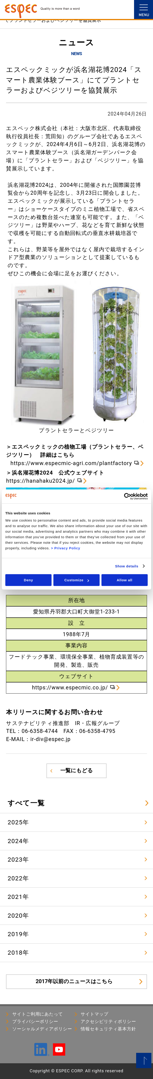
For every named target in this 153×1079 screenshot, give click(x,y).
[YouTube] (59, 1053)
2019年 (18, 934)
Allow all (124, 580)
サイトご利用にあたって (37, 1014)
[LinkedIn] (41, 1054)
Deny (28, 580)
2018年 (18, 952)
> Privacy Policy (65, 548)
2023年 (18, 859)
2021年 (18, 896)
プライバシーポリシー (35, 1021)
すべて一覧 (26, 803)
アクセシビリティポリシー (108, 1021)
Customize (76, 580)
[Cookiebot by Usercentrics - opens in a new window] (127, 496)
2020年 (18, 915)
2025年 (18, 822)
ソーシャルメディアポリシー (42, 1029)
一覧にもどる (76, 770)
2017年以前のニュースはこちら (74, 981)
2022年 (18, 878)
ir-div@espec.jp (50, 739)
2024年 (18, 840)
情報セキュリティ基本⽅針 (108, 1029)
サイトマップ (94, 1014)
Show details (126, 566)
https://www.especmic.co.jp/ (70, 688)
